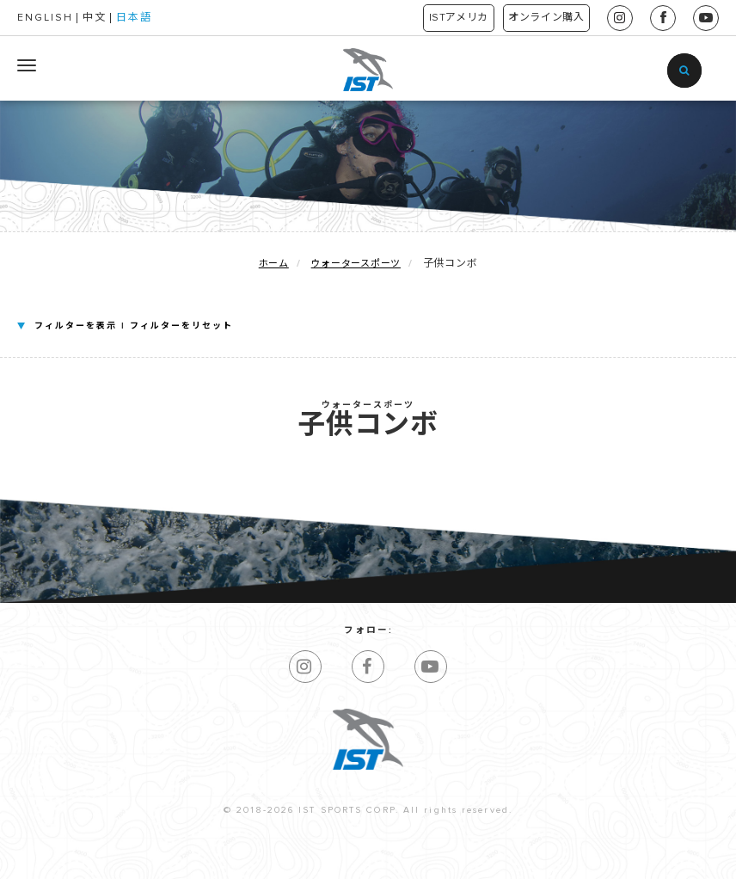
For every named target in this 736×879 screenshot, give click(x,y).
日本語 (134, 18)
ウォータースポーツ (356, 263)
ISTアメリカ (431, 18)
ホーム (274, 263)
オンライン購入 (537, 18)
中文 (95, 18)
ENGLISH (45, 18)
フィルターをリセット (181, 326)
